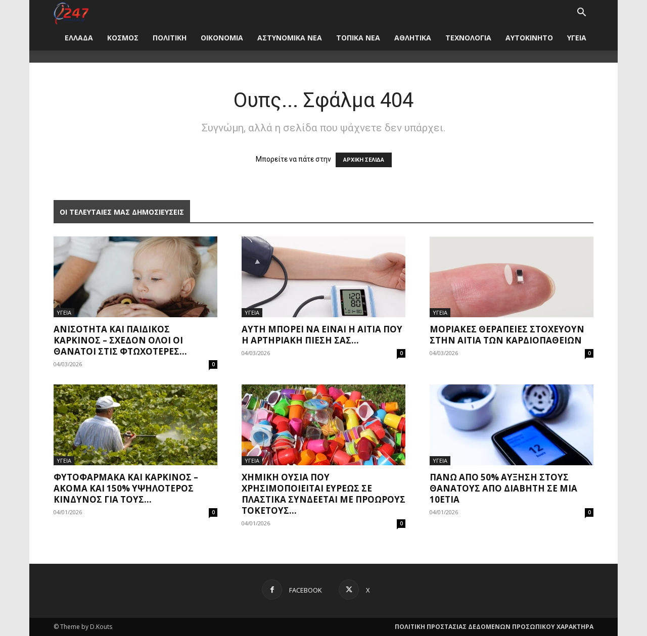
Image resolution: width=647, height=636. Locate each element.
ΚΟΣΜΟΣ (122, 37)
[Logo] (71, 12)
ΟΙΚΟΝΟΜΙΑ (222, 37)
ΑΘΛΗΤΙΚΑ (412, 37)
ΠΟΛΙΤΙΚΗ (170, 37)
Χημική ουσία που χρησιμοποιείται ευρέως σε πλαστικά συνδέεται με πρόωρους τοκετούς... (323, 493)
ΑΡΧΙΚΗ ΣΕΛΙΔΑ (363, 160)
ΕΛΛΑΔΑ (79, 37)
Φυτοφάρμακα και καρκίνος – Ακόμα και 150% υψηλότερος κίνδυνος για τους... (126, 488)
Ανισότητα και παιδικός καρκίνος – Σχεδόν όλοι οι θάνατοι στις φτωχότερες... (120, 340)
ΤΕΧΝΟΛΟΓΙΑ (468, 37)
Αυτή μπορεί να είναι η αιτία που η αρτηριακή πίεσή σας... (322, 334)
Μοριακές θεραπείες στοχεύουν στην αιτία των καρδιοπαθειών (507, 334)
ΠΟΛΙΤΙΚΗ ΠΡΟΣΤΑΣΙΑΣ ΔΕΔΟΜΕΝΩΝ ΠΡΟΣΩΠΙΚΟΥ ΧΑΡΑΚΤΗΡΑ (494, 626)
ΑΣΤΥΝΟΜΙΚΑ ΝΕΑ (289, 37)
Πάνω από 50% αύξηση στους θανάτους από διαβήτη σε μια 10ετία (503, 488)
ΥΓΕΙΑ (576, 37)
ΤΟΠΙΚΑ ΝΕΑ (358, 37)
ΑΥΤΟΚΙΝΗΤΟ (529, 37)
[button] (581, 13)
